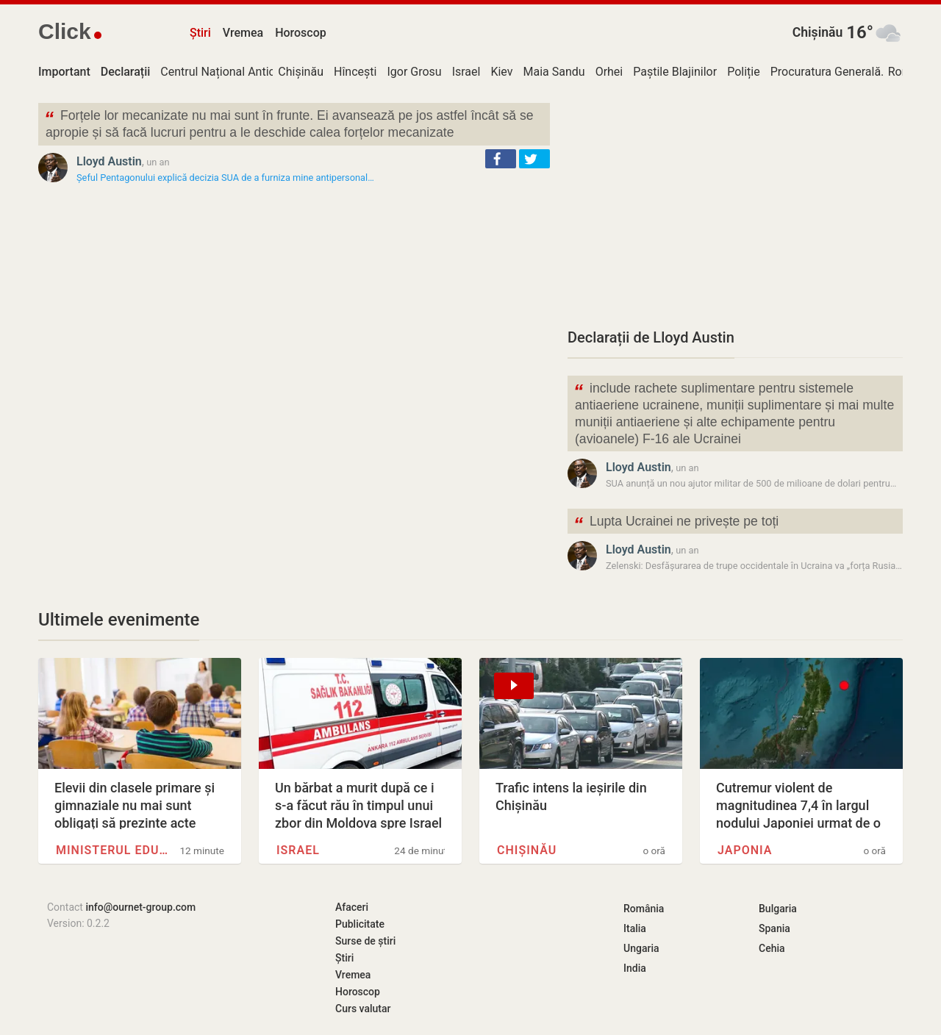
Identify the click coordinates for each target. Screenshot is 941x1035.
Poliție (743, 72)
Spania (774, 928)
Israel (466, 72)
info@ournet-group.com (140, 907)
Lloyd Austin (109, 161)
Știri (200, 33)
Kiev (501, 72)
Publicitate (359, 924)
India (634, 968)
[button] (500, 158)
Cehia (772, 948)
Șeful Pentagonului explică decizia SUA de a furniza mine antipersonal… (225, 177)
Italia (634, 928)
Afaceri (351, 907)
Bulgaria (778, 908)
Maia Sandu (554, 72)
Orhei (609, 72)
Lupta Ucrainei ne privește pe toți (676, 523)
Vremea (243, 33)
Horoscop (300, 33)
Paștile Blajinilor (675, 72)
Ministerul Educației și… (114, 850)
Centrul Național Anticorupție (236, 72)
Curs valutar (362, 1008)
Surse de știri (365, 941)
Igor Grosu (414, 72)
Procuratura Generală (825, 72)
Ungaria (641, 948)
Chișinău (817, 32)
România (643, 908)
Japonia (745, 850)
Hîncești (355, 72)
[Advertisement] (735, 206)
